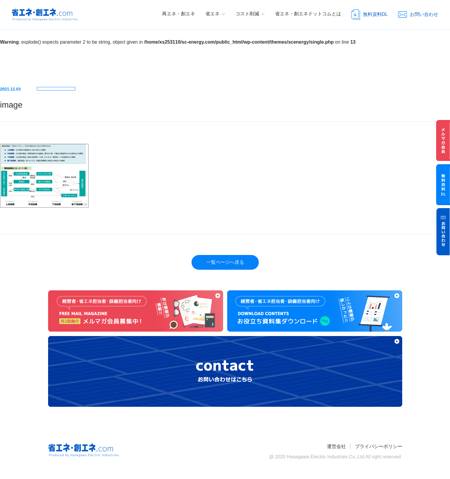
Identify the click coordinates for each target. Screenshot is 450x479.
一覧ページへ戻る (225, 262)
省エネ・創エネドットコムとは (308, 13)
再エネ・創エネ (178, 13)
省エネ (212, 13)
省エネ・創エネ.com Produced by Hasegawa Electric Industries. (45, 15)
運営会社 (336, 446)
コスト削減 (247, 13)
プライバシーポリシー (378, 446)
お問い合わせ (443, 231)
